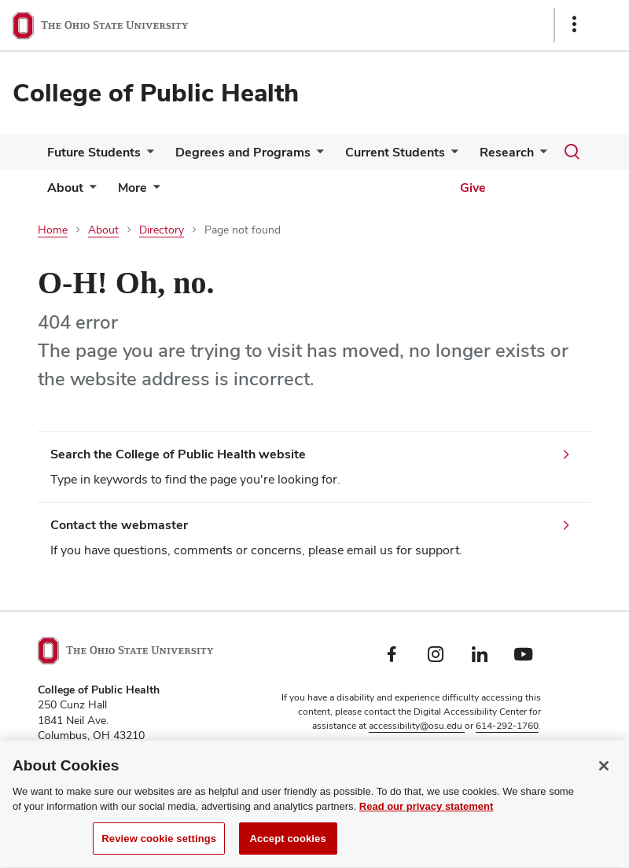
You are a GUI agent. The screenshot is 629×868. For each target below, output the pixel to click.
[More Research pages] (540, 156)
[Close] (604, 777)
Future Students (94, 152)
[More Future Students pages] (147, 156)
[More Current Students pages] (451, 156)
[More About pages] (89, 191)
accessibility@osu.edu (417, 725)
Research (507, 152)
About (65, 187)
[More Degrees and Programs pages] (317, 156)
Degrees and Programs (243, 152)
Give (473, 187)
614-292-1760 (507, 725)
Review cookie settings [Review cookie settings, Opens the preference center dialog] (158, 850)
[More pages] (153, 191)
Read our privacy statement (426, 818)
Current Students (395, 152)
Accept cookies (288, 850)
